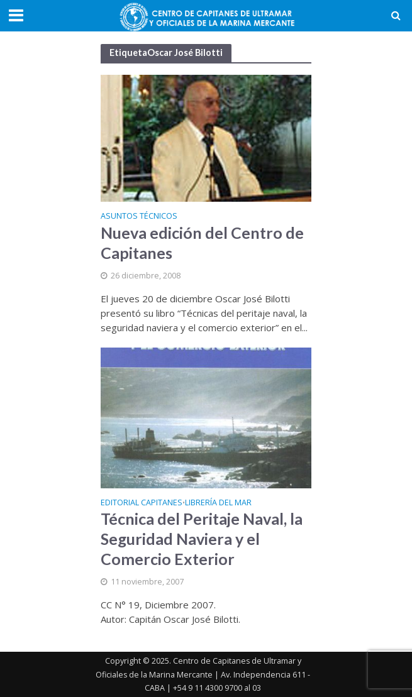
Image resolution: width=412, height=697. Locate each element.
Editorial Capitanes (141, 503)
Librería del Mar (218, 503)
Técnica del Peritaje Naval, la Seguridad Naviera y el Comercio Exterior (202, 538)
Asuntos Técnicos (139, 216)
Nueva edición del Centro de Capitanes (202, 242)
